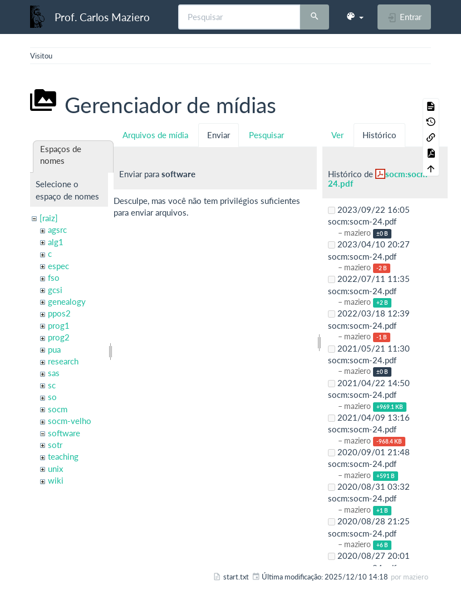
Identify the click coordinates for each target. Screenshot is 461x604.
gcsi (55, 290)
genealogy (67, 301)
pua (54, 349)
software (64, 433)
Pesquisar (266, 135)
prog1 (59, 325)
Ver (337, 135)
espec (58, 266)
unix (55, 469)
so (52, 397)
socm (57, 409)
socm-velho (69, 421)
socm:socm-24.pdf (379, 178)
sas (54, 373)
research (63, 361)
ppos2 (59, 313)
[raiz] (49, 218)
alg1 (55, 242)
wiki (55, 480)
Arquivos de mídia (155, 135)
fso (54, 277)
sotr (55, 445)
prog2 (59, 337)
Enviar (218, 135)
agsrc (57, 230)
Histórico (379, 135)
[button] (354, 16)
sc (52, 385)
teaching (63, 456)
